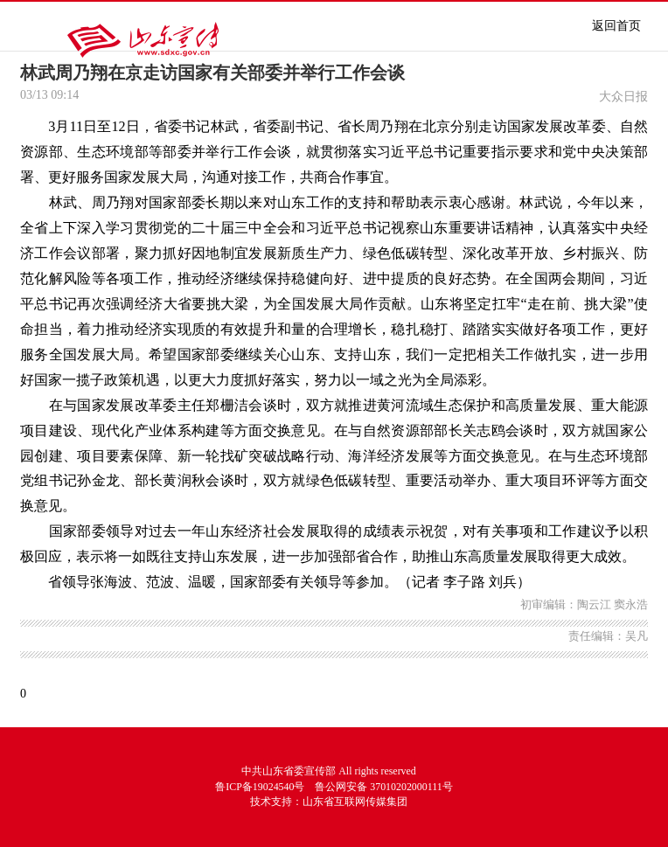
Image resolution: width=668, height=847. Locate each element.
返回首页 (616, 25)
